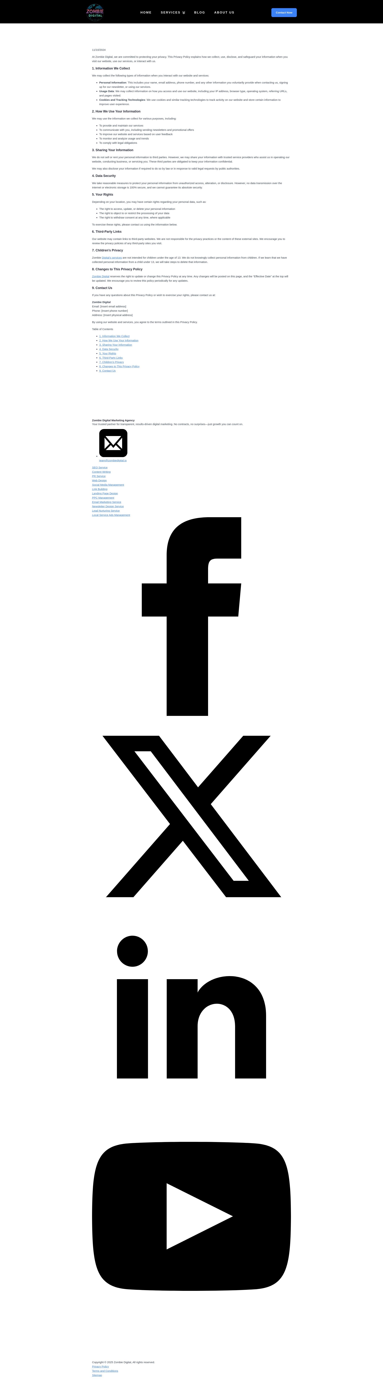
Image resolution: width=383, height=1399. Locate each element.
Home (146, 12)
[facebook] (191, 714)
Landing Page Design (105, 493)
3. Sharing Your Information (115, 344)
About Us (224, 12)
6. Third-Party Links (111, 357)
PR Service (99, 476)
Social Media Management (108, 484)
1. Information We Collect (114, 336)
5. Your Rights (107, 353)
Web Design (99, 480)
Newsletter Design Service (108, 506)
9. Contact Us (107, 370)
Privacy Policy (100, 1366)
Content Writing (101, 471)
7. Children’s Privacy (111, 362)
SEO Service (100, 467)
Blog (199, 12)
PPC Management (103, 497)
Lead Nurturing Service (106, 510)
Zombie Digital (100, 276)
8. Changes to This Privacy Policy (119, 366)
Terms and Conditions (105, 1370)
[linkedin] (191, 1114)
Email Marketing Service (106, 502)
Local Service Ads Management (111, 514)
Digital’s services (112, 257)
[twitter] (191, 914)
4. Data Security (109, 349)
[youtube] (191, 1314)
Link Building (99, 489)
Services (171, 12)
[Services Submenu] (184, 13)
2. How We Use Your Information (118, 340)
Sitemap (97, 1375)
